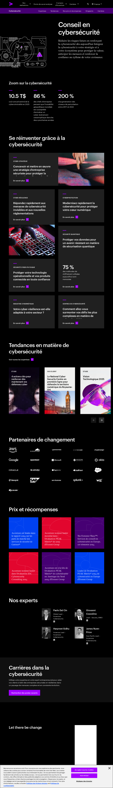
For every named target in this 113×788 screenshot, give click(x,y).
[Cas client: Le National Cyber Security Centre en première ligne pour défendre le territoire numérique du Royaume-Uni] (60, 390)
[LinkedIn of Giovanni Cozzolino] (87, 620)
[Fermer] (109, 768)
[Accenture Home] (11, 4)
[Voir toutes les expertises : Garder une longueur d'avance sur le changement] (21, 359)
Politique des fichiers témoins (36, 783)
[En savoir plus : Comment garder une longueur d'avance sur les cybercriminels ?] (81, 311)
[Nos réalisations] (25, 4)
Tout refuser (84, 775)
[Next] (101, 420)
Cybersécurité (15, 11)
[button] (24, 693)
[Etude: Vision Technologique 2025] (95, 390)
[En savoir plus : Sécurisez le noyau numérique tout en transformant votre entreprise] (81, 205)
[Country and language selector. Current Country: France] (97, 4)
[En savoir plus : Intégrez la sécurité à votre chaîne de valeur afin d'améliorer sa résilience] (32, 311)
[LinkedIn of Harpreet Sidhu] (54, 639)
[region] (56, 776)
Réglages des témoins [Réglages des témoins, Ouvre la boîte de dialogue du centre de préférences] (84, 781)
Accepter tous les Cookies (84, 770)
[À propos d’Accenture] (61, 4)
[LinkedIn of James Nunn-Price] (87, 643)
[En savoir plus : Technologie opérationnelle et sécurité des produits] (32, 275)
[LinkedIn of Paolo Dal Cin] (54, 621)
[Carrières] (74, 4)
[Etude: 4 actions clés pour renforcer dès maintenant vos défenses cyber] (24, 390)
